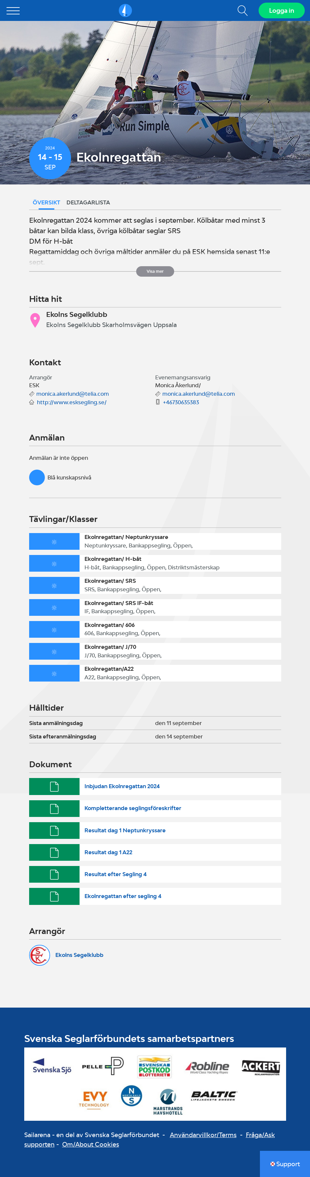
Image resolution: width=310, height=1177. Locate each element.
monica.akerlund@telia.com (72, 393)
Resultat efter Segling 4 (115, 874)
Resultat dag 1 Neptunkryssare (125, 830)
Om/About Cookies (90, 1144)
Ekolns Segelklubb (79, 955)
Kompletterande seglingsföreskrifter (132, 808)
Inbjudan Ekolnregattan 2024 (122, 786)
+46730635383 (181, 402)
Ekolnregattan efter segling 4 (122, 896)
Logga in (281, 10)
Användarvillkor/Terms (203, 1134)
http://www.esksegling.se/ (72, 402)
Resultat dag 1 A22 (108, 852)
